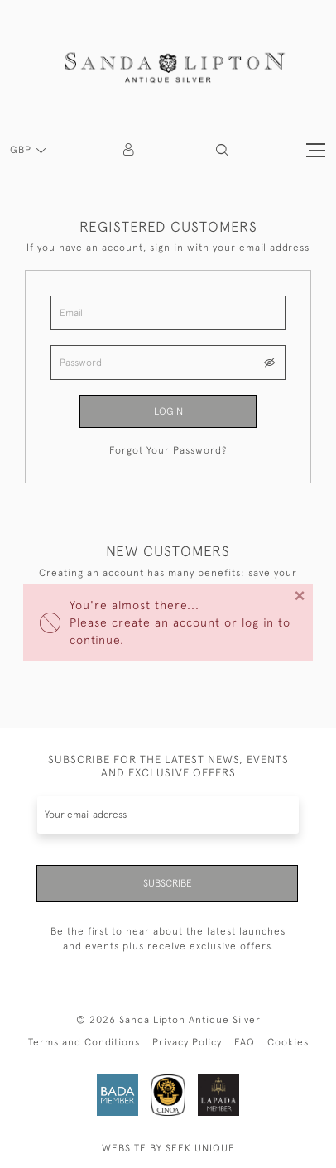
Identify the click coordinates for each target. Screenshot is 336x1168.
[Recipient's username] (168, 815)
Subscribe (167, 883)
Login (168, 411)
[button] (222, 150)
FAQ (244, 1042)
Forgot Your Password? (168, 450)
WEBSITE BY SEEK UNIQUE (168, 1148)
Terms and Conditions (84, 1042)
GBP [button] (22, 150)
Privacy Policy (187, 1042)
